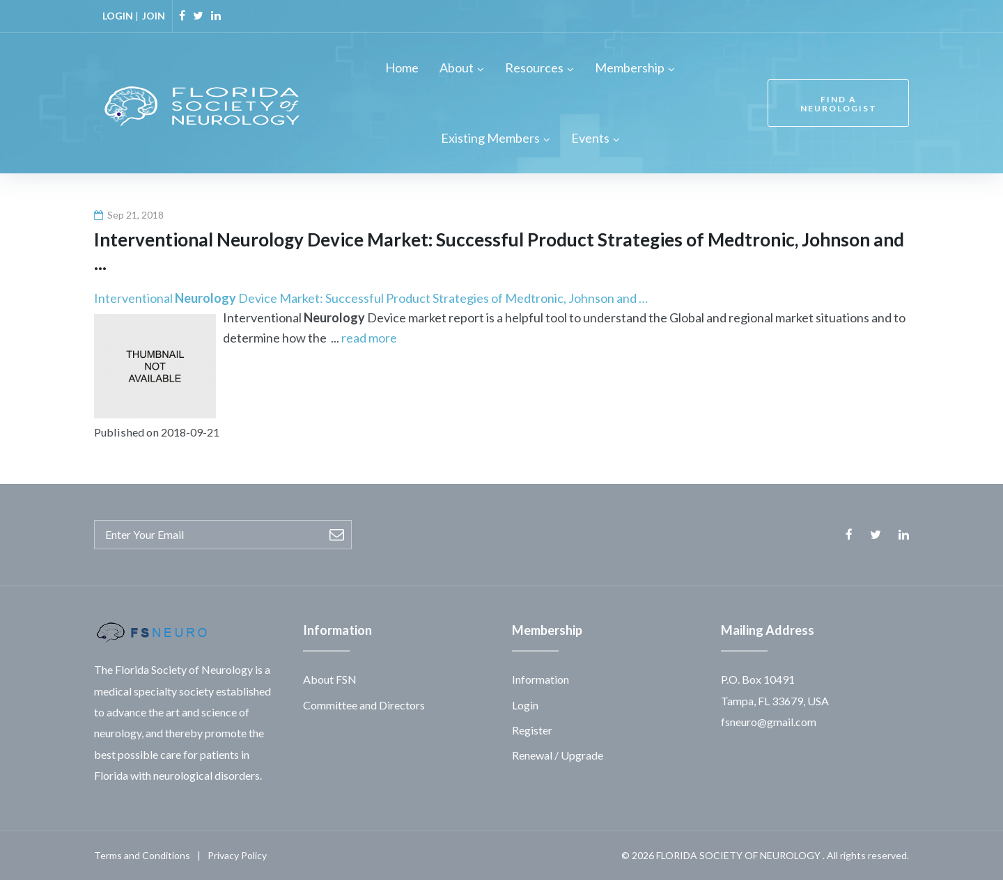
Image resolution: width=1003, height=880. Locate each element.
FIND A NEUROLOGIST (838, 103)
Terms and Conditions (142, 855)
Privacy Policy (237, 855)
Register (532, 730)
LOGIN (117, 16)
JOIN (153, 16)
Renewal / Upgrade (557, 755)
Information (540, 679)
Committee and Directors (364, 705)
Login (525, 705)
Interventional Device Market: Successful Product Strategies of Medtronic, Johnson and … (371, 298)
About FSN (330, 679)
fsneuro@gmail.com (768, 721)
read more (369, 337)
